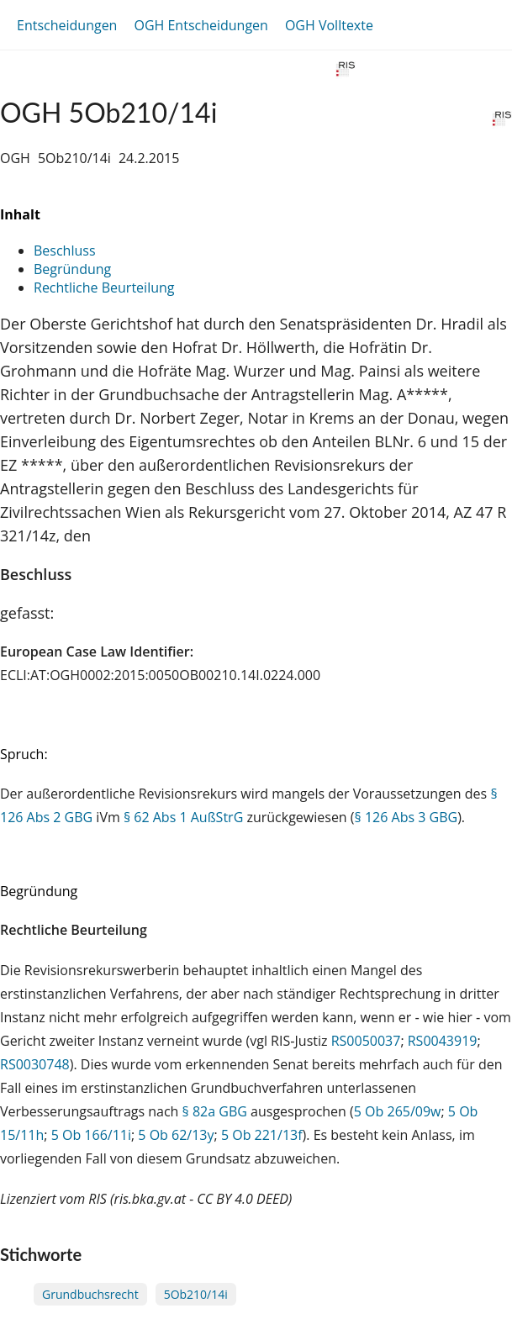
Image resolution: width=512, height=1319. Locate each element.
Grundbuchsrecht (90, 1294)
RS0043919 (443, 1040)
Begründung (72, 269)
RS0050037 (366, 1040)
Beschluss (65, 250)
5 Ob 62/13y (176, 1135)
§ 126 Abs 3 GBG (406, 817)
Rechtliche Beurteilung (104, 287)
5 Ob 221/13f (262, 1135)
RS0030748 (35, 1064)
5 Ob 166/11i (91, 1135)
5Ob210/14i (196, 1294)
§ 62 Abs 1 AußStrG (183, 817)
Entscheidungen (67, 25)
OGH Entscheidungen (200, 25)
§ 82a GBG (214, 1111)
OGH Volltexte (329, 25)
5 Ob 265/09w (397, 1111)
